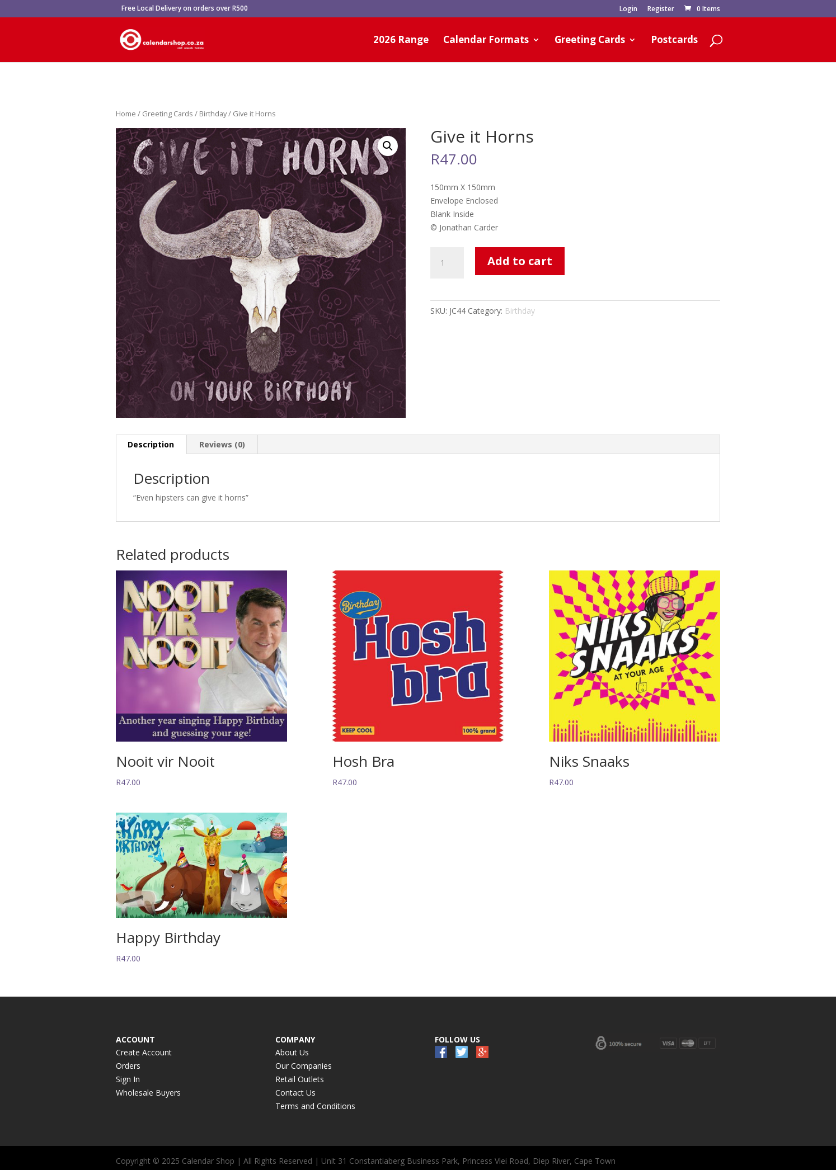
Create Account (144, 1052)
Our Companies (303, 1065)
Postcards (674, 41)
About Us (292, 1052)
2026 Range (401, 41)
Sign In (128, 1079)
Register (660, 9)
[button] (388, 146)
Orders (128, 1065)
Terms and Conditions (315, 1106)
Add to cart (519, 260)
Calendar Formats (486, 41)
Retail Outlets (299, 1079)
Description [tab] (151, 444)
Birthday (213, 113)
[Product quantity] (447, 263)
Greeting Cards (590, 41)
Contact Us (295, 1092)
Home (126, 113)
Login (628, 9)
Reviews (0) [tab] (222, 444)
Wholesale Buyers (148, 1092)
